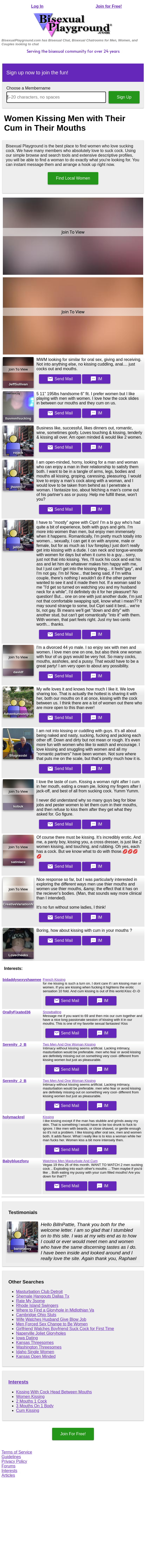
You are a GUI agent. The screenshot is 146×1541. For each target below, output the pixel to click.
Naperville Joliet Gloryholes (41, 1333)
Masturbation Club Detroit (39, 1291)
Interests (18, 1382)
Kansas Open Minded (36, 1356)
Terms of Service (17, 1452)
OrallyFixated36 (17, 1012)
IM (96, 379)
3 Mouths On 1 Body (35, 1406)
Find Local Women (73, 178)
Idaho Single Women (35, 1352)
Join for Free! (109, 6)
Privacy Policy (14, 1461)
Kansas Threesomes (35, 1342)
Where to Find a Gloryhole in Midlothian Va (55, 1310)
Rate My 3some (30, 1301)
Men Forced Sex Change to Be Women (52, 1324)
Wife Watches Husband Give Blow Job (51, 1319)
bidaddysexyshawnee (22, 980)
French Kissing (54, 979)
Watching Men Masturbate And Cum (70, 1161)
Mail (60, 379)
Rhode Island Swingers (37, 1305)
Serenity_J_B (14, 1044)
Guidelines (11, 1457)
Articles (8, 1475)
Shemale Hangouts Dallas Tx (42, 1296)
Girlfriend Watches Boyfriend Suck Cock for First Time (65, 1328)
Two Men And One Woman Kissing (69, 1044)
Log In (37, 6)
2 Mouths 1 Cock (31, 1401)
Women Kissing (30, 1396)
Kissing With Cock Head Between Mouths (54, 1392)
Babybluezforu (16, 1161)
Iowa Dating (27, 1338)
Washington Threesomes (39, 1347)
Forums (8, 1466)
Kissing (48, 1117)
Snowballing (52, 1012)
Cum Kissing (27, 1410)
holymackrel (14, 1117)
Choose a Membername (28, 88)
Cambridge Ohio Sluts (36, 1315)
